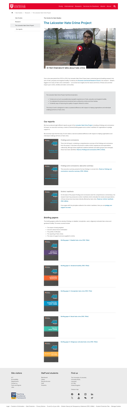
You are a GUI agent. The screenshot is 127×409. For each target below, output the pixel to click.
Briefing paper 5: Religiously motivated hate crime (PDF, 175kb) (79, 342)
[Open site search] (114, 6)
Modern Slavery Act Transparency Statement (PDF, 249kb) (77, 406)
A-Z (12, 377)
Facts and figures (16, 385)
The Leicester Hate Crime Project (24, 25)
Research (27, 13)
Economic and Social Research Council (89, 80)
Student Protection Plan (103, 406)
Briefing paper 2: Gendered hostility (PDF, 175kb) (75, 265)
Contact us (14, 383)
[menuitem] (61, 6)
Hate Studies (18, 13)
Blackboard (44, 377)
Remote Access (45, 381)
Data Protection (30, 406)
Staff (42, 383)
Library (43, 379)
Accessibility (14, 379)
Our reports (19, 29)
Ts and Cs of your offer (53, 406)
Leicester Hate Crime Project (83, 125)
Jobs (12, 387)
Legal (7, 406)
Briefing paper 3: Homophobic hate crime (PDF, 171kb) (76, 291)
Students (43, 385)
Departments (15, 381)
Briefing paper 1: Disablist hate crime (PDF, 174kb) (75, 240)
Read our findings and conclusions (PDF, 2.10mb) (91, 149)
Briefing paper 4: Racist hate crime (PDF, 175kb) (75, 316)
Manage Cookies (116, 406)
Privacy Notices (40, 406)
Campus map (74, 389)
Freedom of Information (17, 406)
